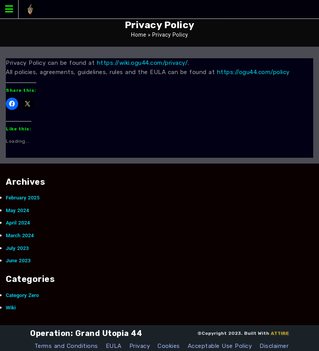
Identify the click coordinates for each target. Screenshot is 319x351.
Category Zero (22, 295)
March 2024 (20, 235)
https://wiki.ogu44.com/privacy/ (142, 62)
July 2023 (17, 248)
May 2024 (17, 210)
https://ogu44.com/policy (253, 72)
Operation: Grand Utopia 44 (86, 333)
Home (138, 35)
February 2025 (23, 198)
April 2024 (18, 223)
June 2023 (18, 260)
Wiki (11, 307)
